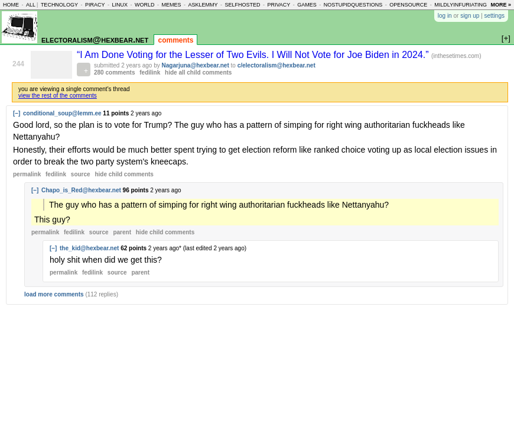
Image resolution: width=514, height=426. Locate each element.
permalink (27, 174)
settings (494, 15)
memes (171, 5)
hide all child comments (198, 72)
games (307, 5)
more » (500, 5)
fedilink (149, 72)
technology (59, 5)
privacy (278, 5)
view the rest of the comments (57, 95)
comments (175, 40)
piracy (95, 5)
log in (445, 15)
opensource (408, 5)
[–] (16, 113)
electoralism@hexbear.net (94, 39)
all (30, 5)
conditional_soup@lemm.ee (62, 113)
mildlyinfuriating (460, 5)
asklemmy (202, 5)
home (11, 5)
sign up (469, 15)
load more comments (54, 294)
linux (120, 5)
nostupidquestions (353, 5)
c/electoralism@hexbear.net (276, 65)
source (80, 174)
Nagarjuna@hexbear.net (195, 65)
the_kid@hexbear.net (89, 248)
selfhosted (242, 5)
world (145, 5)
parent (122, 232)
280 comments (114, 72)
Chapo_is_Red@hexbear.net (81, 190)
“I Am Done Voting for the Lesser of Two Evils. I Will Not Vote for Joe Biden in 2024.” (254, 55)
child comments (124, 174)
